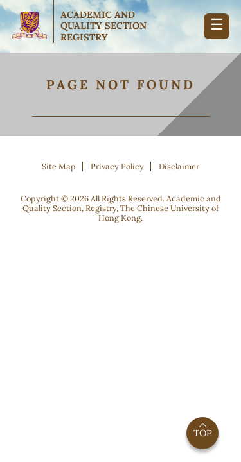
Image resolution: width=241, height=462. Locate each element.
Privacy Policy (117, 166)
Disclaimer (179, 166)
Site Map (59, 166)
